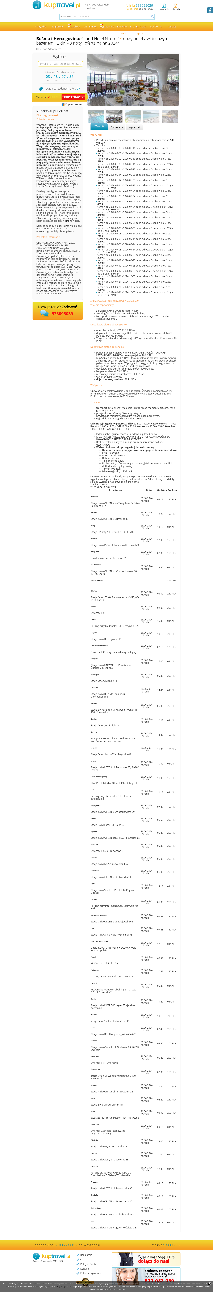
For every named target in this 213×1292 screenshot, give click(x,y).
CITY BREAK (90, 26)
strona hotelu (72, 220)
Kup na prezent (74, 104)
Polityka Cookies (89, 1264)
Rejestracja (175, 7)
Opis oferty (117, 127)
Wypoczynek (107, 26)
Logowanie (164, 7)
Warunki (99, 126)
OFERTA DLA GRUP (139, 28)
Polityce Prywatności (64, 1286)
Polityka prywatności (91, 1273)
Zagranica (57, 26)
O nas (83, 1259)
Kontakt (84, 1268)
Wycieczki (134, 127)
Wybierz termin (99, 484)
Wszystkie (40, 26)
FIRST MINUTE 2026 (123, 28)
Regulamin (86, 1255)
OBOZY (172, 26)
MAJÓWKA (155, 26)
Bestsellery (74, 26)
